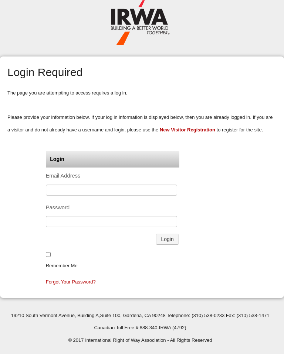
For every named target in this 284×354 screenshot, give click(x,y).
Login (167, 239)
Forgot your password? (71, 282)
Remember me (62, 265)
